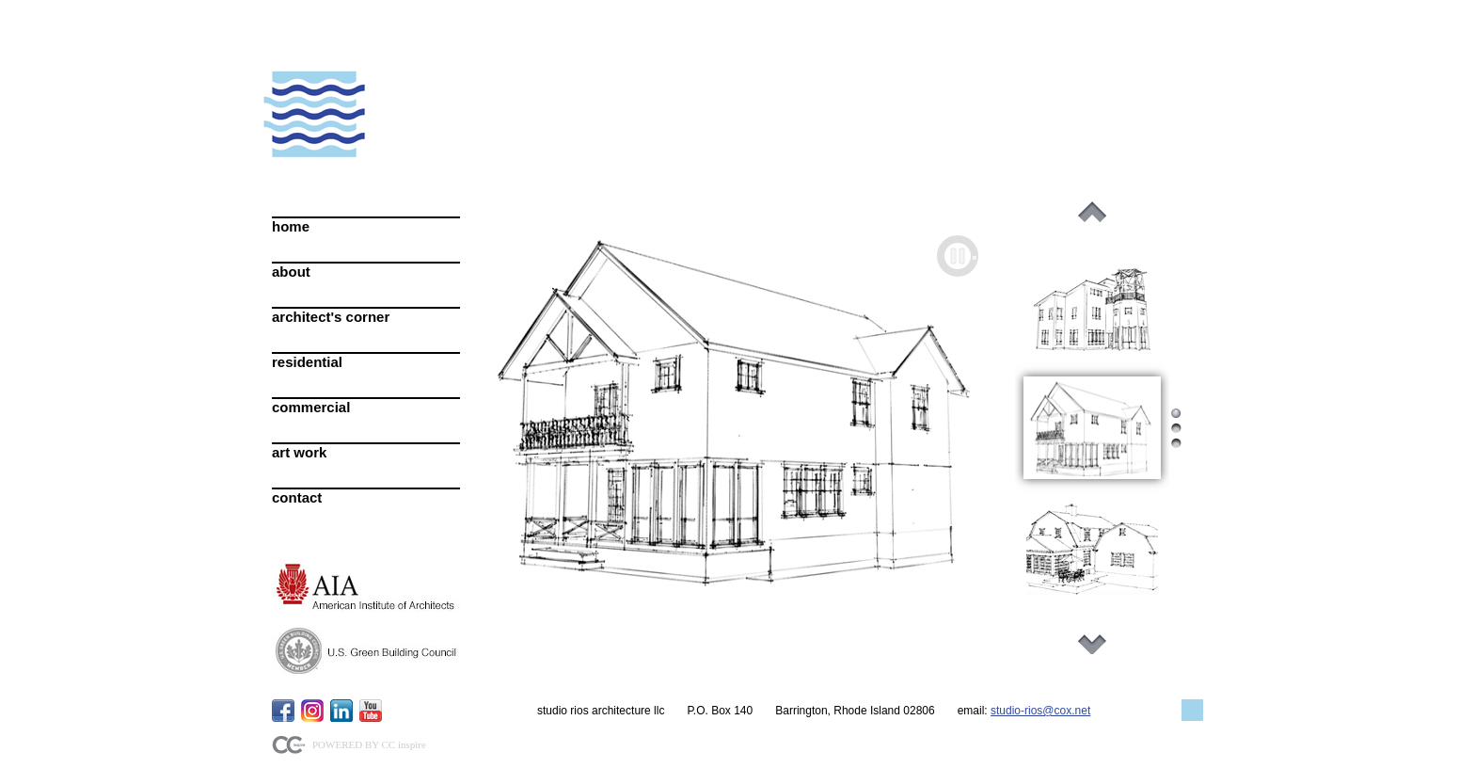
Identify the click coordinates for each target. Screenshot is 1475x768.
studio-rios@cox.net (1040, 710)
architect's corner (330, 317)
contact (297, 497)
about (291, 272)
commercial (311, 407)
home (290, 226)
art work (299, 452)
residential (307, 362)
